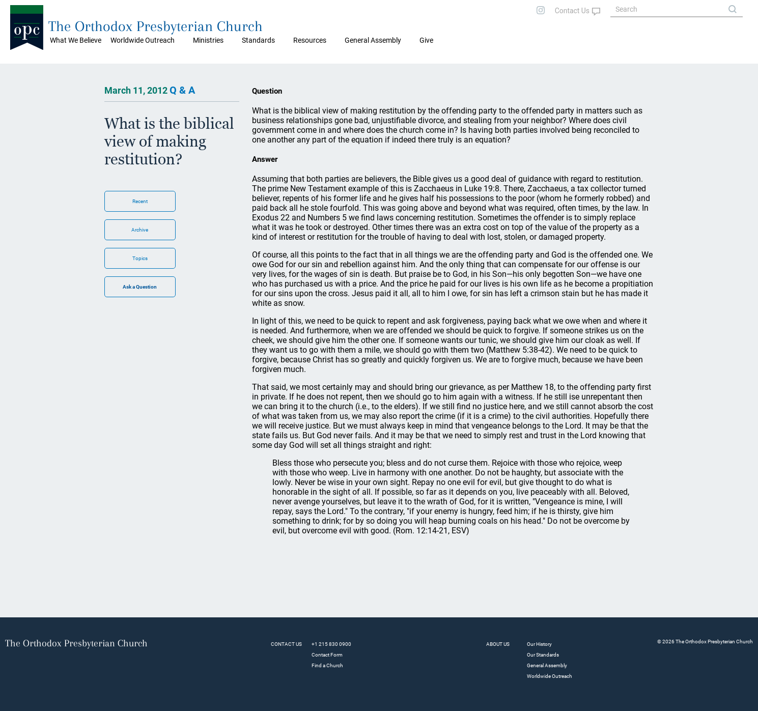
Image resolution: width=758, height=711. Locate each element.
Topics (140, 258)
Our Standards (543, 655)
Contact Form (327, 655)
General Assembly (373, 40)
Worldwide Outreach (549, 676)
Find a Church (327, 665)
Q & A (182, 90)
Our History (539, 644)
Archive (139, 230)
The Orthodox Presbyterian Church (155, 26)
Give (426, 40)
